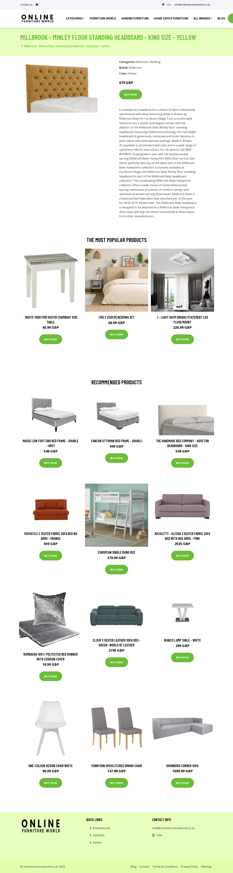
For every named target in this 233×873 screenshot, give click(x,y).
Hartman (98, 835)
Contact (144, 866)
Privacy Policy (189, 866)
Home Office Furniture (171, 18)
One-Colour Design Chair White (50, 765)
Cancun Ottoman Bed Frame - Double (116, 441)
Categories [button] (74, 18)
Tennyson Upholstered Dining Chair (116, 765)
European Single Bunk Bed (116, 552)
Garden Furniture (135, 18)
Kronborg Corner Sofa (182, 765)
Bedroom (142, 62)
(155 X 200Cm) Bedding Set (116, 317)
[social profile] (37, 4)
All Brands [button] (201, 18)
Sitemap (206, 866)
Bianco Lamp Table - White (182, 640)
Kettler (97, 842)
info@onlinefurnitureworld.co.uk (192, 4)
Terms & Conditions (165, 866)
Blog (221, 18)
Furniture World (103, 18)
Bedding (155, 62)
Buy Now (130, 94)
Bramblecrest (101, 828)
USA (168, 4)
